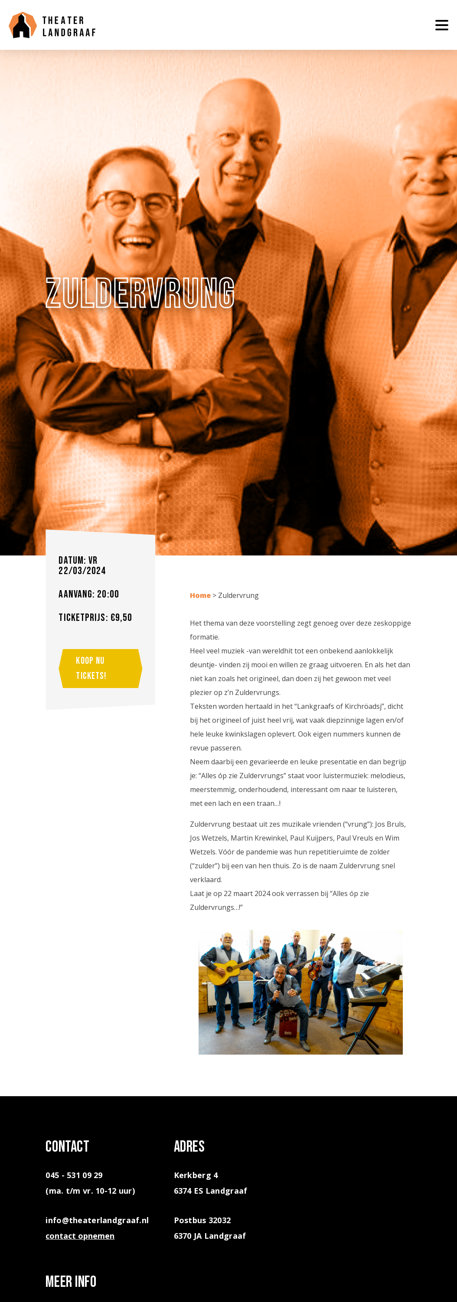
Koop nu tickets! (91, 668)
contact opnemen (80, 1236)
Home (200, 595)
